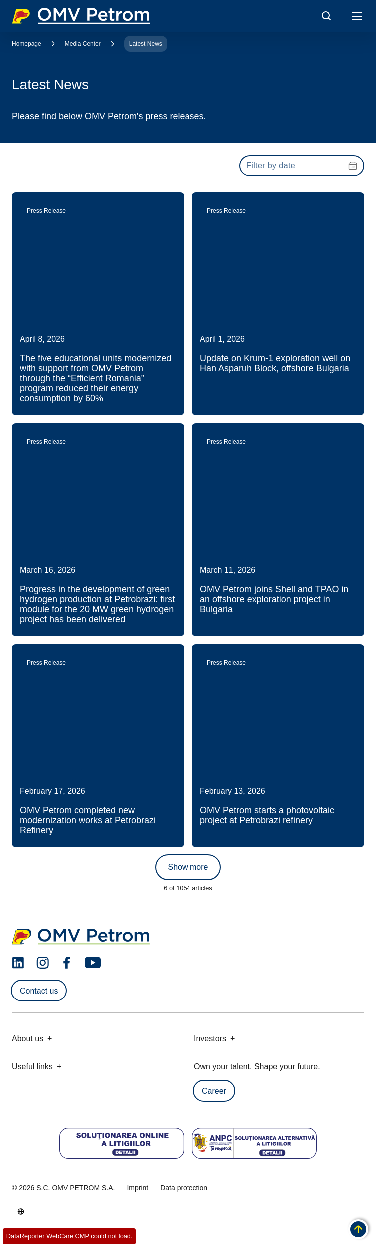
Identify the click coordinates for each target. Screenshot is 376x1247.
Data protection (183, 1188)
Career (214, 1091)
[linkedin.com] (18, 963)
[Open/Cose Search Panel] (326, 16)
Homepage (26, 43)
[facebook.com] (67, 963)
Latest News (145, 43)
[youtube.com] (93, 963)
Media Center (83, 43)
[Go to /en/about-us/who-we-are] (21, 1211)
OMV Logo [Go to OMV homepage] (81, 16)
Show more (188, 867)
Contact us (39, 991)
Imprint (137, 1188)
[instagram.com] (42, 963)
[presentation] (301, 165)
